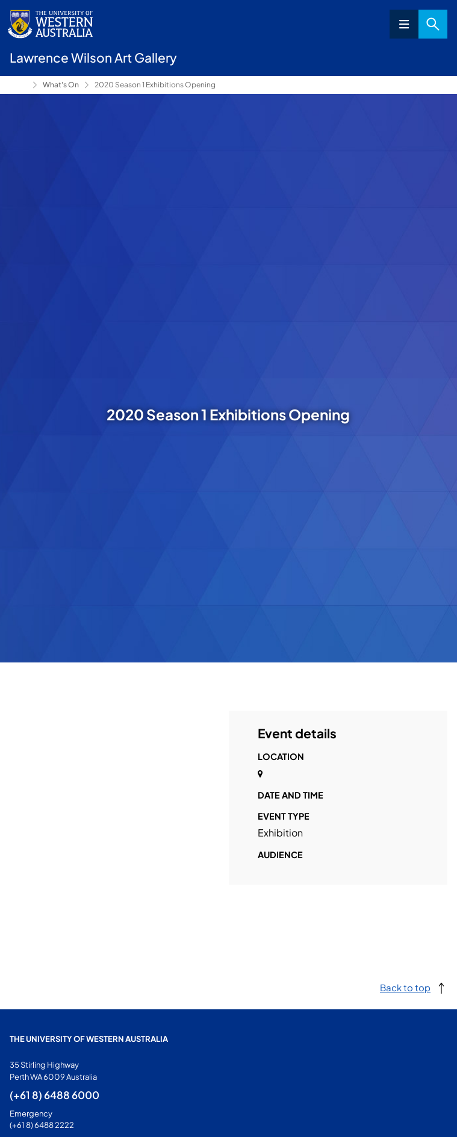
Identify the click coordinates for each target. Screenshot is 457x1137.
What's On (61, 84)
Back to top (405, 987)
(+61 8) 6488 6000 (54, 1094)
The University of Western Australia (89, 1039)
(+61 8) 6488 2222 (42, 1125)
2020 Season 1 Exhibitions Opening (155, 84)
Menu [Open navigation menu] (404, 24)
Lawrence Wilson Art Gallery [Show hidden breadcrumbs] (19, 85)
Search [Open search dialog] (432, 24)
